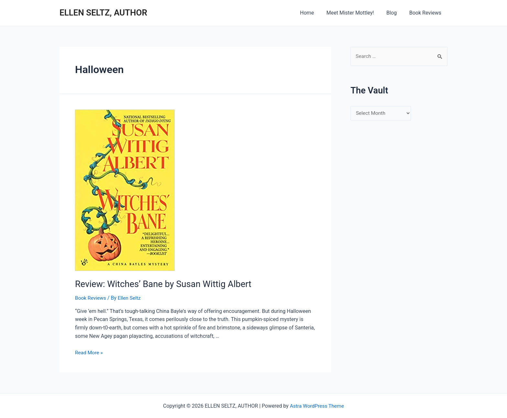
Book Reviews (426, 13)
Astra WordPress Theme (317, 405)
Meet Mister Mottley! (355, 13)
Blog (395, 13)
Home (314, 13)
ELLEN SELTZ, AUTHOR (103, 12)
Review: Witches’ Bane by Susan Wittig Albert (159, 284)
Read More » (89, 352)
